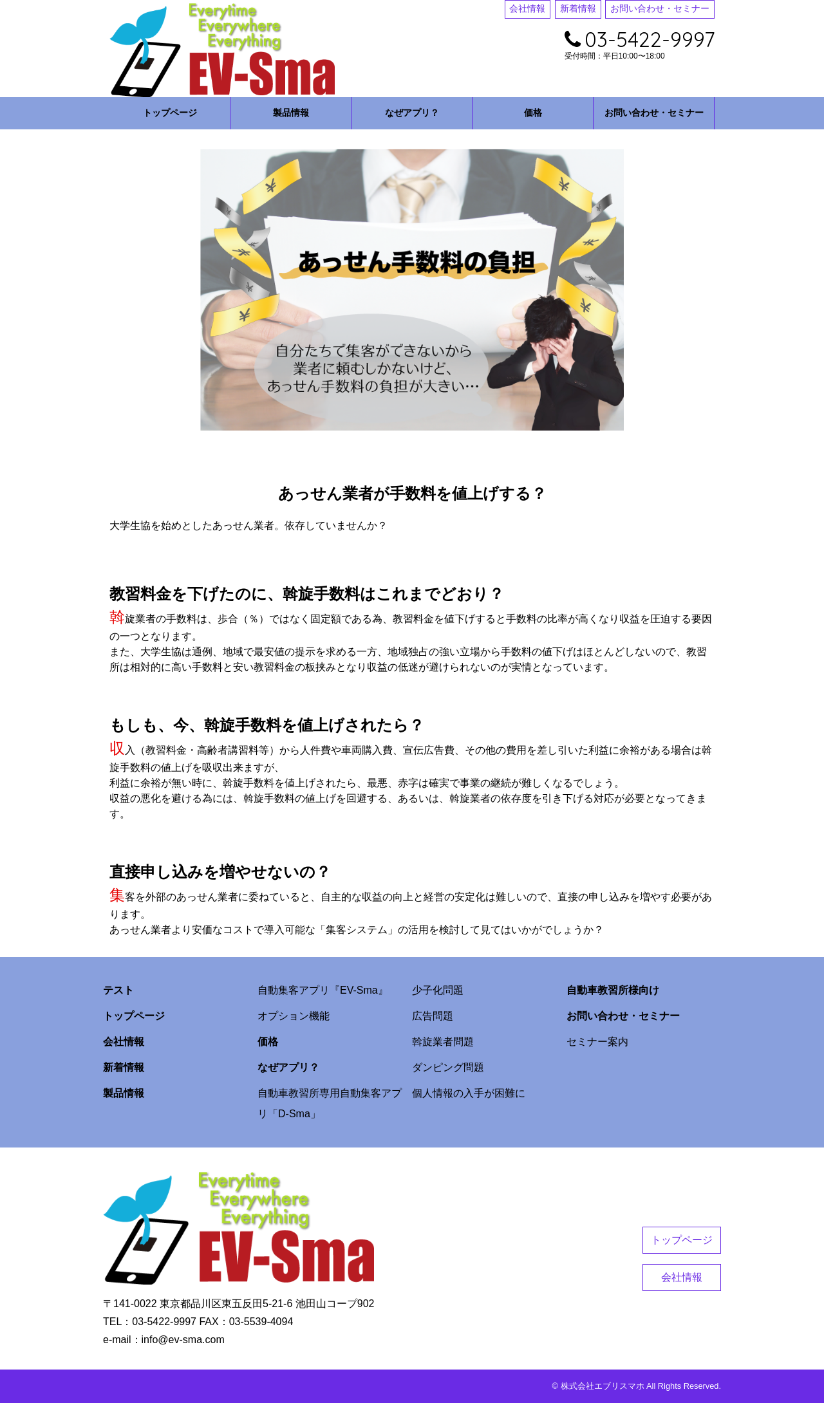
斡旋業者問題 (443, 1041)
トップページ (170, 112)
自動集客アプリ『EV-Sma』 (323, 990)
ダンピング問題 (448, 1067)
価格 (533, 112)
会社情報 (527, 9)
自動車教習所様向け (612, 990)
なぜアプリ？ (412, 112)
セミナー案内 (597, 1041)
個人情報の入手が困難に (468, 1093)
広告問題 (432, 1015)
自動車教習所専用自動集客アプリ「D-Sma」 (330, 1103)
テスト (118, 990)
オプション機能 (294, 1015)
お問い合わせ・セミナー (659, 9)
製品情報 (291, 112)
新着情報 (578, 9)
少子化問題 (438, 990)
